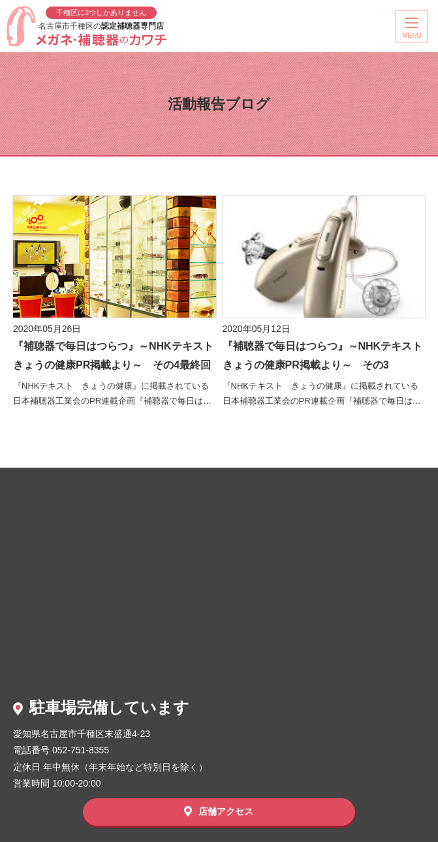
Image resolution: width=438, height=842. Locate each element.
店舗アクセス (218, 811)
